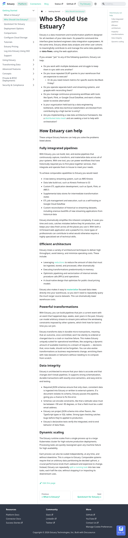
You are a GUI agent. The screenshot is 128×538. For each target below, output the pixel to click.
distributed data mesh (55, 118)
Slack (49, 514)
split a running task (79, 467)
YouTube (91, 518)
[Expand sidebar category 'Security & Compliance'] (33, 85)
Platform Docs (12, 514)
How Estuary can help (116, 14)
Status (59, 4)
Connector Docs (13, 518)
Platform (22, 4)
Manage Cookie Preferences (99, 526)
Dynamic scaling (118, 41)
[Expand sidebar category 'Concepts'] (33, 74)
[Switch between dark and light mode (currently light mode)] (96, 4)
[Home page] (42, 11)
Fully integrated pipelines (117, 20)
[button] (18, 65)
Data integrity (117, 38)
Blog (46, 4)
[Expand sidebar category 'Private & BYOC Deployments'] (33, 79)
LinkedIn (51, 518)
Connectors (35, 4)
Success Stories (14, 522)
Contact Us (92, 522)
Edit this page (47, 483)
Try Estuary (85, 4)
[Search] (113, 4)
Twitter (50, 522)
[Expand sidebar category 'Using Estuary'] (33, 60)
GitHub (71, 4)
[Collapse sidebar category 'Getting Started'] (33, 11)
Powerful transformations (118, 33)
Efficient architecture (116, 26)
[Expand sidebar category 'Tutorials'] (33, 42)
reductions (59, 262)
